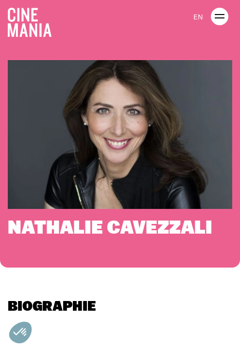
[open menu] (219, 16)
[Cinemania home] (33, 20)
